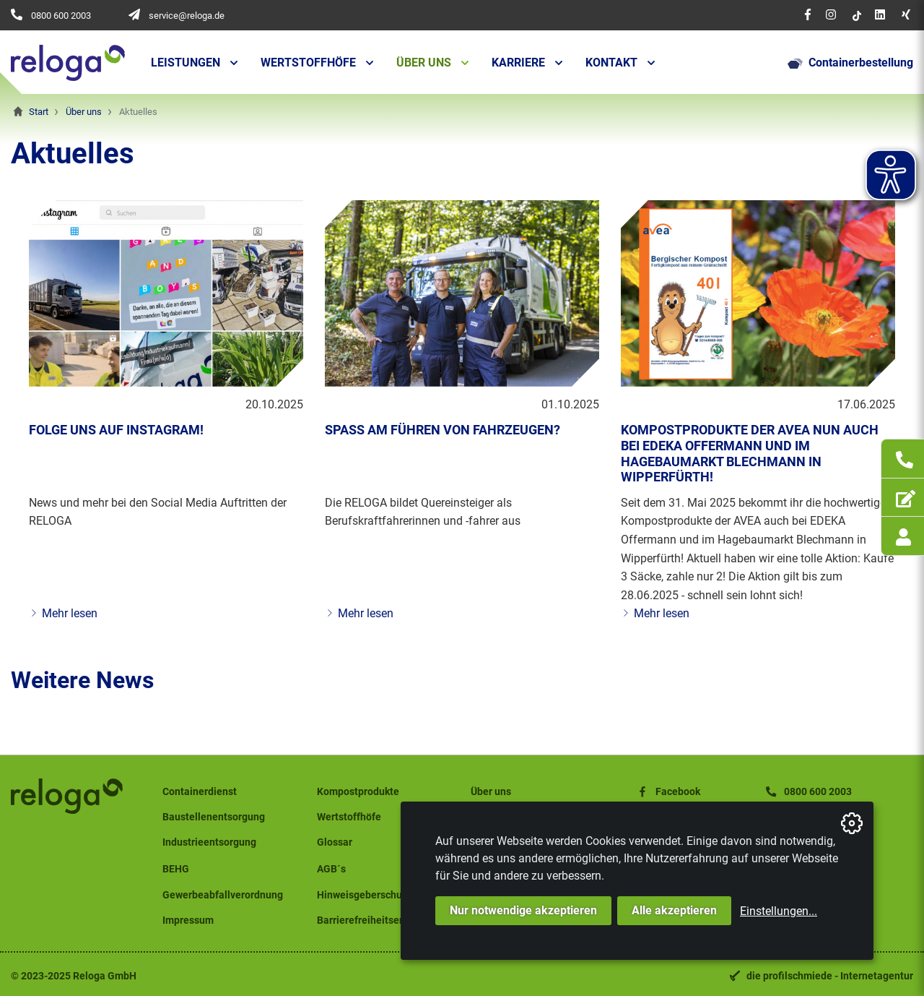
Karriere (518, 62)
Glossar (334, 842)
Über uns (423, 62)
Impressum (188, 920)
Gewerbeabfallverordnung (222, 895)
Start (38, 111)
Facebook (667, 792)
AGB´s (331, 869)
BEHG (175, 869)
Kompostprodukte (358, 792)
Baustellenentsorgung (213, 817)
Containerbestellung (850, 62)
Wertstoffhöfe (308, 62)
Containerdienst (199, 792)
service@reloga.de (187, 15)
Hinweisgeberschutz (364, 895)
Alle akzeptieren (674, 910)
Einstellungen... (778, 911)
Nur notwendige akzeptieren (523, 910)
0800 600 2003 (61, 15)
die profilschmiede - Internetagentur (829, 976)
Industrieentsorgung (209, 842)
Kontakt (611, 62)
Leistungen (185, 62)
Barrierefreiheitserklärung (377, 920)
